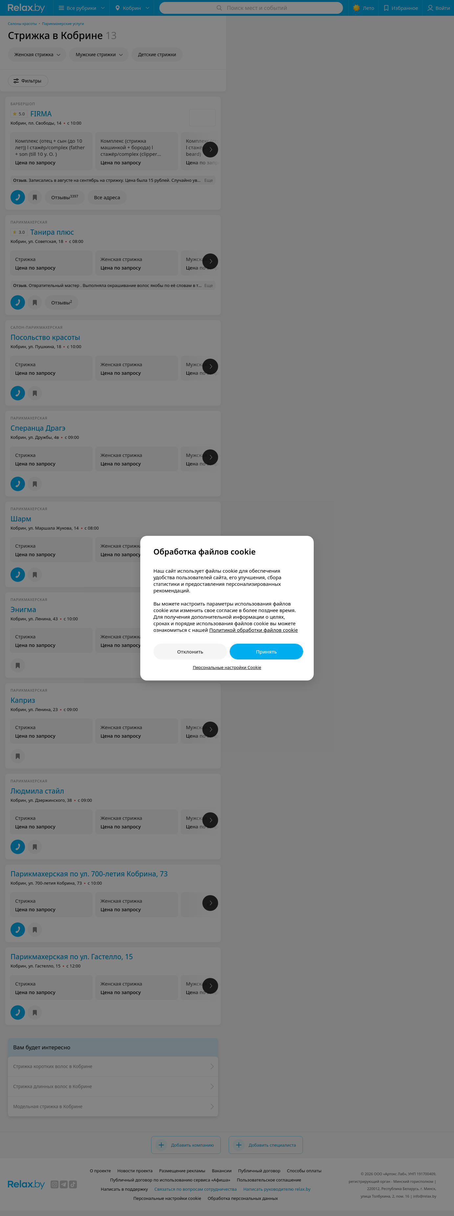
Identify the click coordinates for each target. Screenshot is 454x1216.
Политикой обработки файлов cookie (253, 630)
